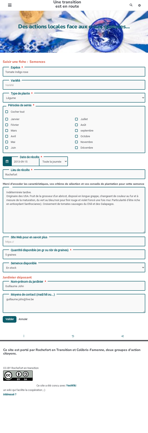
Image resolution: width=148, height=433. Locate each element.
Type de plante (22, 93)
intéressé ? (9, 394)
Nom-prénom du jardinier (29, 281)
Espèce (17, 67)
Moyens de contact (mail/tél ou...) (33, 294)
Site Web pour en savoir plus (29, 237)
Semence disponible (23, 263)
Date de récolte (31, 157)
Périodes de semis (21, 105)
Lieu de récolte (22, 170)
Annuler (23, 319)
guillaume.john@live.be (74, 303)
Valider (9, 319)
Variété (15, 80)
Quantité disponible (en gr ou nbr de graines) (41, 250)
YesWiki (71, 385)
